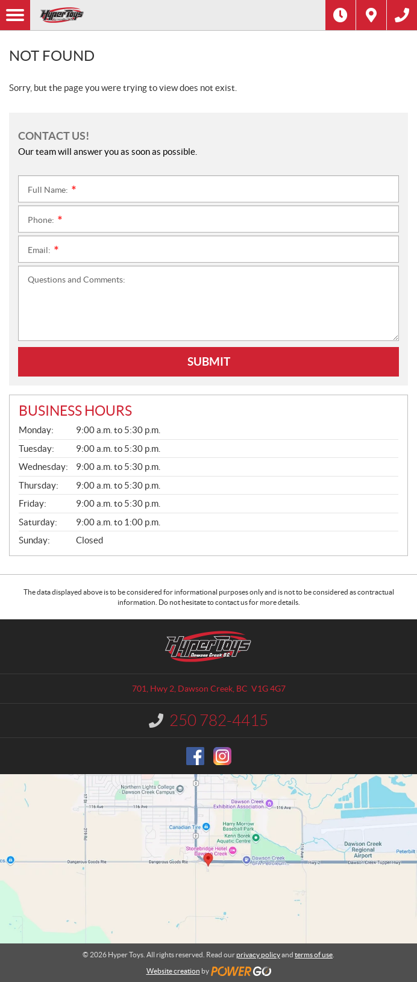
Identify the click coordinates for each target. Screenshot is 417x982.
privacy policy (258, 955)
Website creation (173, 971)
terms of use (314, 955)
